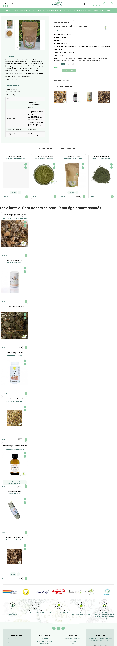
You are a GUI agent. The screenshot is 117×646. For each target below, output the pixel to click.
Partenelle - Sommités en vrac (15, 399)
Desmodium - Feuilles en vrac (14, 307)
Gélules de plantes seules (14, 263)
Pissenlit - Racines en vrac (14, 537)
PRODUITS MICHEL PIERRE (14, 309)
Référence (8, 91)
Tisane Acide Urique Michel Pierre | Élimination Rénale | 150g (14, 215)
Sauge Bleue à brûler (14, 491)
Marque (7, 89)
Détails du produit (12, 86)
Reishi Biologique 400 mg (15, 353)
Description (9, 56)
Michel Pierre (14, 89)
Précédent (105, 22)
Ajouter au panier (69, 70)
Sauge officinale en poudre (44, 156)
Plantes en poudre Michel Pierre (15, 159)
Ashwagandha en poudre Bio (73, 156)
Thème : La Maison (14, 494)
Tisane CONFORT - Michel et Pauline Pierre (14, 218)
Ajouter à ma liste (60, 75)
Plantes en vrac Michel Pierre (14, 401)
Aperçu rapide (25, 167)
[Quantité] (57, 70)
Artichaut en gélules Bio (14, 260)
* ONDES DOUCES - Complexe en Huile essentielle (14, 446)
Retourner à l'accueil (107, 22)
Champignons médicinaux (14, 355)
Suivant (109, 22)
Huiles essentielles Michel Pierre (15, 449)
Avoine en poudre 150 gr (15, 156)
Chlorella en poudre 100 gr (101, 156)
